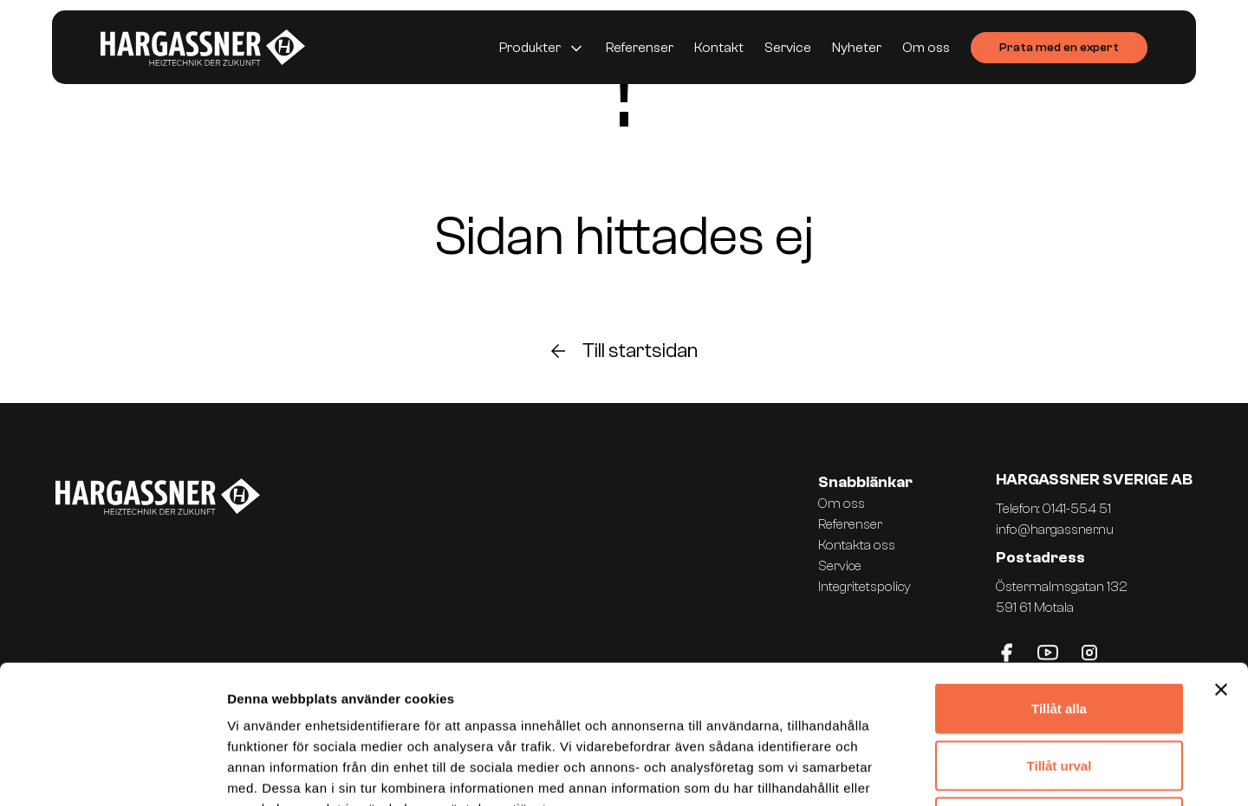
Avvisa (1059, 692)
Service (787, 47)
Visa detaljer (941, 771)
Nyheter (856, 47)
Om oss (926, 47)
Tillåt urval (1059, 635)
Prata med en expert (1059, 48)
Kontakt (719, 47)
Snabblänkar (865, 482)
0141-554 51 (1076, 509)
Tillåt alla (1059, 578)
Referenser (639, 47)
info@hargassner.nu (1055, 529)
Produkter (530, 47)
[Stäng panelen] (1221, 560)
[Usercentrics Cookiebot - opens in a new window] (112, 772)
